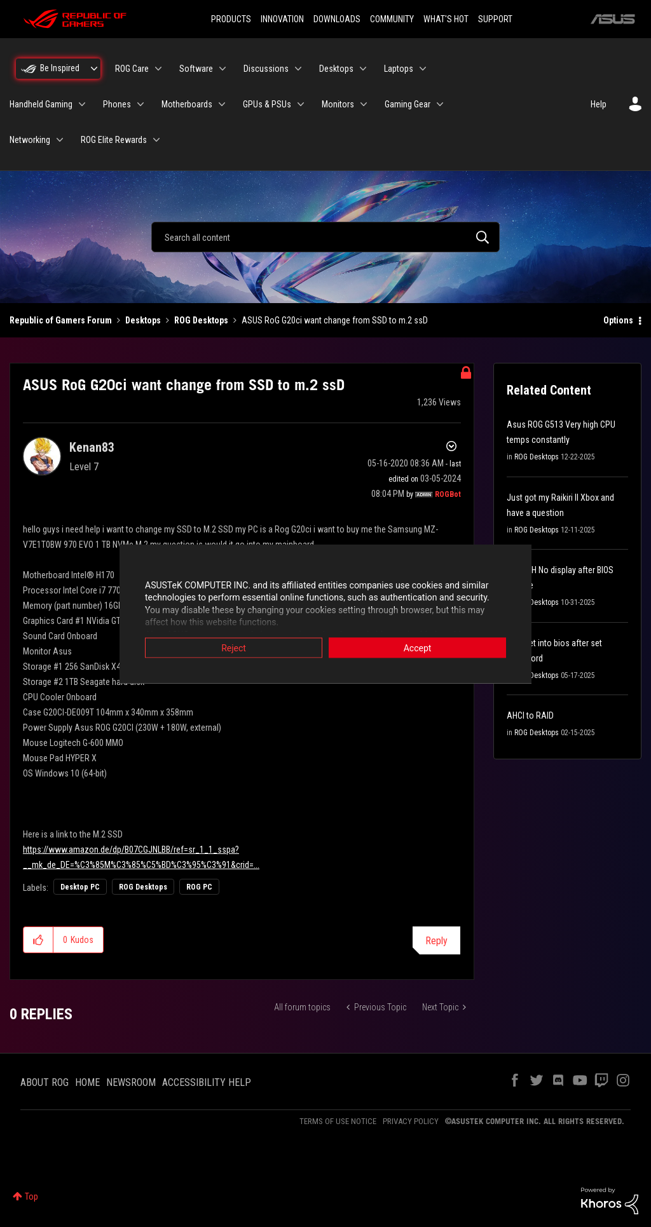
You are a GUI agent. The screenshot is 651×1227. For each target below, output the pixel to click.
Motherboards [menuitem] (186, 104)
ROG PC (199, 887)
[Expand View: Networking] (59, 140)
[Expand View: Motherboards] (222, 104)
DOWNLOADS (336, 19)
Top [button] (31, 1196)
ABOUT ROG (44, 1082)
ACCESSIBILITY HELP (206, 1082)
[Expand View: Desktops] (363, 69)
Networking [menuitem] (30, 140)
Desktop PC (80, 887)
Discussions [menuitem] (266, 69)
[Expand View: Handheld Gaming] (82, 104)
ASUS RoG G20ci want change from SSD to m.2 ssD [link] (335, 320)
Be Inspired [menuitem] (59, 68)
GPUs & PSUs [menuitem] (267, 104)
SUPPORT (495, 19)
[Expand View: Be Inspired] (94, 69)
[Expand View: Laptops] (422, 69)
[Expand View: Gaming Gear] (440, 104)
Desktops (143, 320)
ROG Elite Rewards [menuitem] (114, 140)
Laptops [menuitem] (398, 69)
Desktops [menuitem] (336, 69)
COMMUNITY (392, 19)
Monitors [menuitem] (338, 104)
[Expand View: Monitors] (363, 104)
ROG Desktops (201, 320)
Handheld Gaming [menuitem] (41, 104)
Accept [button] (418, 647)
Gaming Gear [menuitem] (407, 104)
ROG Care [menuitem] (132, 69)
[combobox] (325, 237)
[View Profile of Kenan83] (91, 447)
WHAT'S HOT (446, 19)
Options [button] (618, 320)
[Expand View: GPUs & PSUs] (300, 104)
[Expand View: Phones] (140, 104)
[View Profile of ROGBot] (448, 494)
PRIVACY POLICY (411, 1121)
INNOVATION (282, 19)
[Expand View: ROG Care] (158, 69)
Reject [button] (233, 647)
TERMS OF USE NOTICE (337, 1121)
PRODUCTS (231, 19)
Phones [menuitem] (117, 104)
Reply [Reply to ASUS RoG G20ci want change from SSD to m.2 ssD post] (436, 941)
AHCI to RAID (530, 715)
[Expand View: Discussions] (298, 69)
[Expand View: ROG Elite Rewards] (156, 140)
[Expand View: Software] (222, 69)
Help (598, 104)
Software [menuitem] (196, 69)
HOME (87, 1082)
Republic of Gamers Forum (61, 320)
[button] (38, 939)
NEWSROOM (131, 1082)
